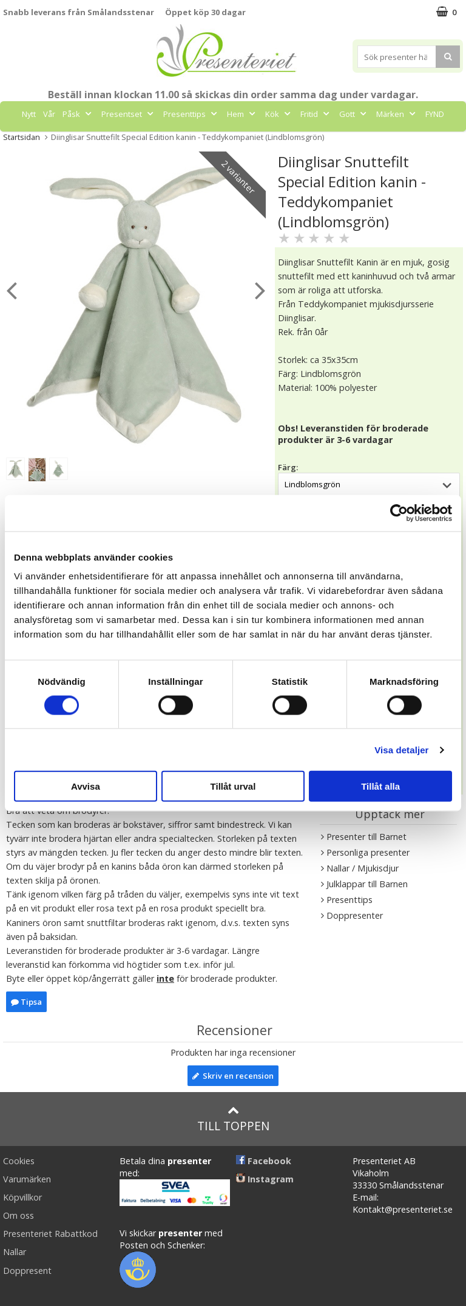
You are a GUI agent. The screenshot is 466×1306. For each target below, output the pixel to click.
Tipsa (26, 1001)
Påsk (78, 114)
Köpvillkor (22, 1197)
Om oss (18, 1215)
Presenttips (191, 114)
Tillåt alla (380, 786)
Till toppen (233, 1119)
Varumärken (27, 1179)
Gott (354, 114)
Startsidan (21, 137)
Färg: (288, 467)
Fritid (316, 114)
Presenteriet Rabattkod (50, 1233)
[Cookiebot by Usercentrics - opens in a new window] (399, 513)
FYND (434, 113)
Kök (279, 114)
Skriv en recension (233, 1075)
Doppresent (27, 1270)
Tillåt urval (233, 786)
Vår (49, 113)
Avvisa (85, 786)
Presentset (128, 114)
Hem (242, 114)
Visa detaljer (401, 749)
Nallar (14, 1252)
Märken (397, 114)
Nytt (29, 113)
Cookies (19, 1161)
